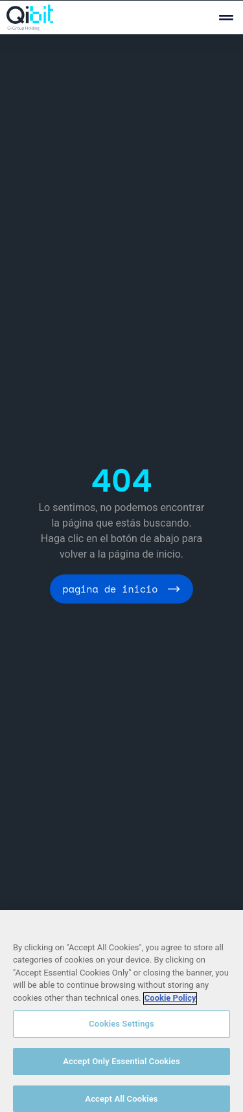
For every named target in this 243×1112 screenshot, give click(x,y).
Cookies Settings (121, 1029)
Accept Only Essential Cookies (121, 1066)
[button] (226, 17)
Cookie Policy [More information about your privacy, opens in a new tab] (170, 1003)
